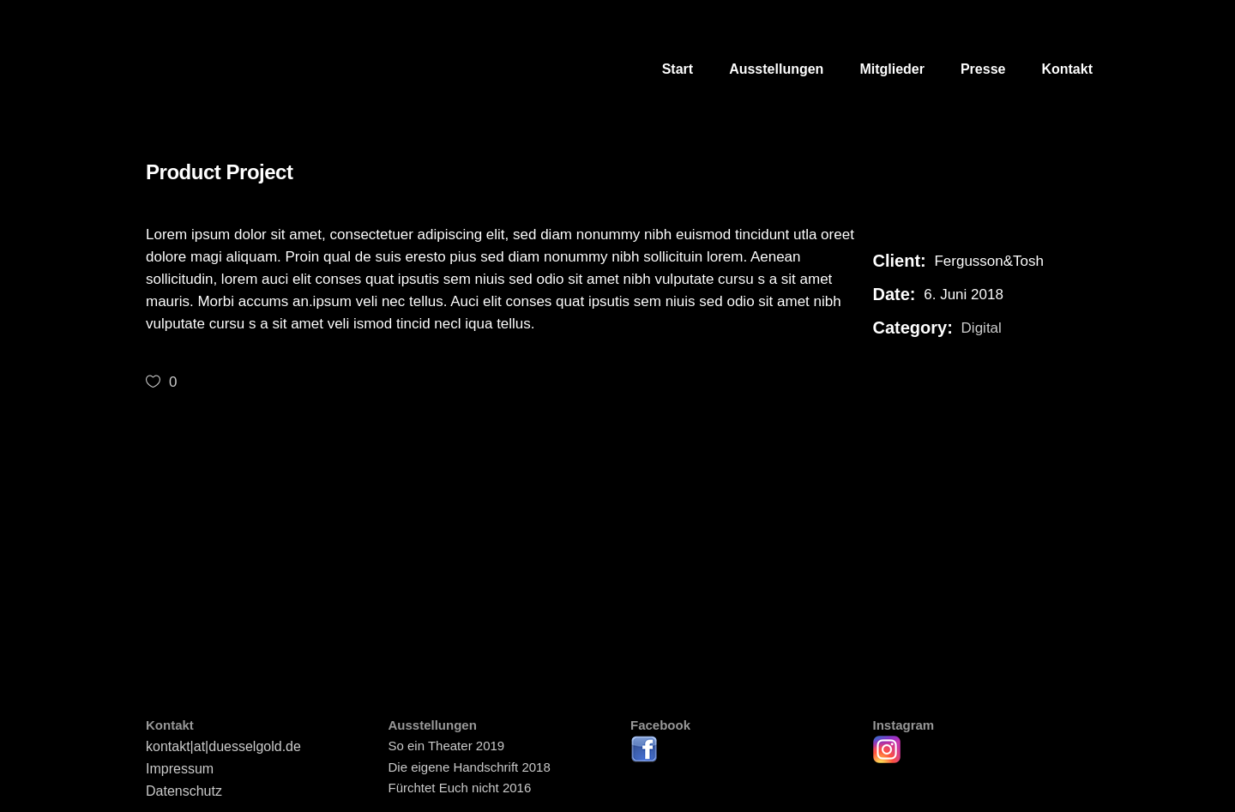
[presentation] (178, 509)
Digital (981, 328)
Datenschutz (184, 791)
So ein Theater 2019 (447, 745)
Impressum (180, 768)
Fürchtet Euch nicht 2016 (460, 787)
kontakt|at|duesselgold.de (223, 746)
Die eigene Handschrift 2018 (470, 767)
